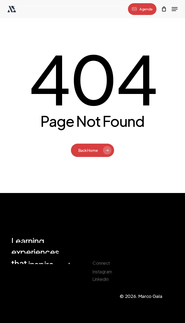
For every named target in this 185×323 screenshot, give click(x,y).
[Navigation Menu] (175, 9)
